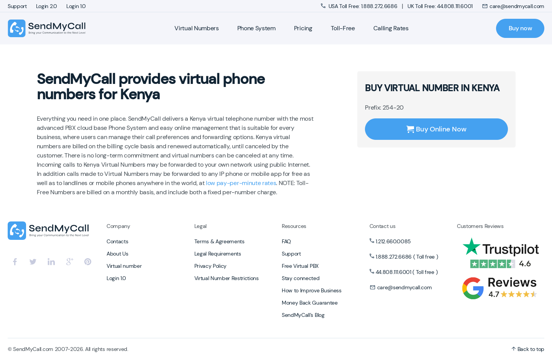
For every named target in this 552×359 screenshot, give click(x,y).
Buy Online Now (436, 129)
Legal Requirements (217, 253)
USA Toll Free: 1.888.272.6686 (360, 6)
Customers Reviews (480, 226)
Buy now (520, 28)
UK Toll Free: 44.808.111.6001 (440, 6)
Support (17, 6)
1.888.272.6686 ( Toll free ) (407, 256)
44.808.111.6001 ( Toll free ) (407, 272)
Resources (294, 226)
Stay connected (301, 278)
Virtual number (124, 265)
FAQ (286, 241)
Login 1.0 (76, 6)
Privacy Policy (210, 265)
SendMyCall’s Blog (303, 314)
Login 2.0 (46, 6)
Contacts (117, 241)
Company (118, 226)
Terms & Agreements (219, 241)
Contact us (383, 226)
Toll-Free (343, 28)
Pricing (303, 28)
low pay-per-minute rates (241, 183)
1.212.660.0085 (393, 241)
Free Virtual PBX (300, 265)
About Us (117, 253)
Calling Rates (391, 28)
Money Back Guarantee (310, 302)
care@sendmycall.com (513, 6)
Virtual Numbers (196, 28)
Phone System (256, 28)
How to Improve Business (312, 290)
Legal (200, 226)
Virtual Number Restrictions (226, 278)
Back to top (527, 349)
